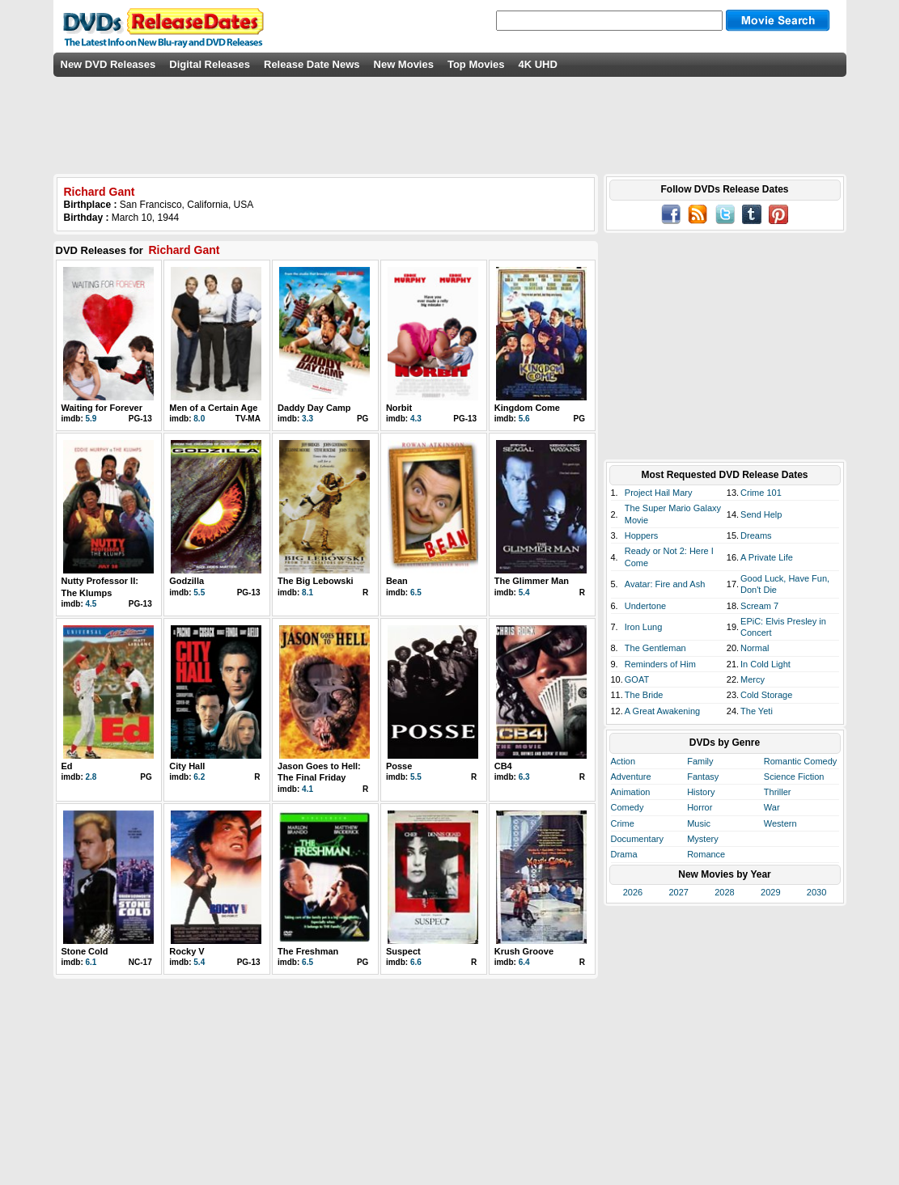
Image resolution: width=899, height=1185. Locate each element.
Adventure (631, 776)
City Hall (187, 766)
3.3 (307, 418)
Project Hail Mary (659, 492)
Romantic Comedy (800, 761)
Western (780, 823)
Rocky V (186, 951)
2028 (724, 892)
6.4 (524, 962)
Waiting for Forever (101, 408)
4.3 (416, 418)
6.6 (416, 962)
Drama (624, 854)
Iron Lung (643, 627)
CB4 (503, 766)
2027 (678, 892)
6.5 (416, 592)
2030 (816, 892)
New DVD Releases (108, 64)
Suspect (403, 951)
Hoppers (642, 535)
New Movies (404, 64)
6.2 (199, 776)
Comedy (627, 807)
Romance (706, 854)
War (772, 807)
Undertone (645, 606)
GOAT (637, 679)
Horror (699, 807)
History (701, 792)
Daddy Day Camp (314, 408)
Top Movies (476, 64)
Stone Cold (84, 951)
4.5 (91, 603)
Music (698, 823)
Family (700, 761)
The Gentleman (655, 648)
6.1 (91, 962)
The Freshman (308, 951)
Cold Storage (766, 695)
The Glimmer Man (531, 581)
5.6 (524, 418)
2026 (632, 892)
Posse (399, 766)
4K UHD (537, 64)
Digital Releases (209, 64)
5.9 (91, 418)
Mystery (703, 839)
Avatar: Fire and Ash (665, 584)
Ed (67, 766)
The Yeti (756, 711)
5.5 (199, 592)
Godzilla (186, 581)
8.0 (199, 418)
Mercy (752, 679)
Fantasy (703, 776)
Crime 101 (761, 492)
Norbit (399, 408)
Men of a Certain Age (213, 408)
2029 (770, 892)
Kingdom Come (527, 408)
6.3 (524, 776)
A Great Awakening (662, 711)
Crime (622, 823)
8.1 (307, 592)
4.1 (307, 789)
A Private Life (766, 557)
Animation (631, 792)
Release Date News (312, 64)
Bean (397, 581)
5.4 (524, 592)
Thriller (777, 792)
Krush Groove (523, 951)
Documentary (637, 839)
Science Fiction (794, 776)
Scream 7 (759, 606)
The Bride (644, 695)
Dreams (756, 535)
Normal (754, 648)
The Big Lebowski (316, 581)
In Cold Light (765, 664)
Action (623, 761)
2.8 (91, 776)
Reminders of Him (660, 664)
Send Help (761, 514)
